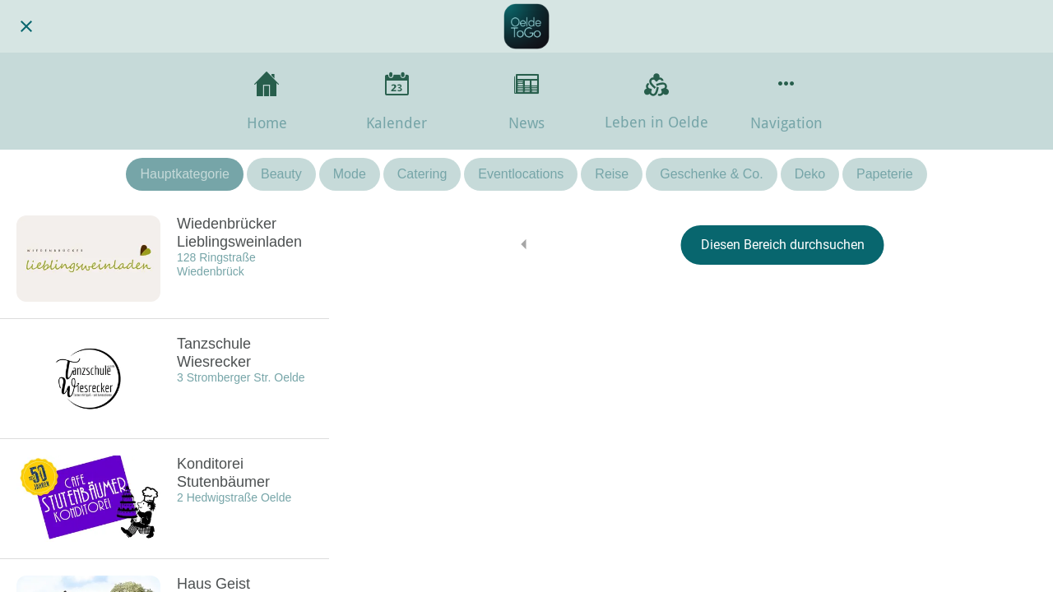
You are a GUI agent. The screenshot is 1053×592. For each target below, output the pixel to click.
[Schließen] (26, 26)
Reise (612, 174)
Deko (810, 174)
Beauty (281, 174)
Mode (349, 174)
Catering (422, 174)
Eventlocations (521, 174)
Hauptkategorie (185, 174)
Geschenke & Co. (711, 174)
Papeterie (884, 174)
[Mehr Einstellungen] (786, 101)
